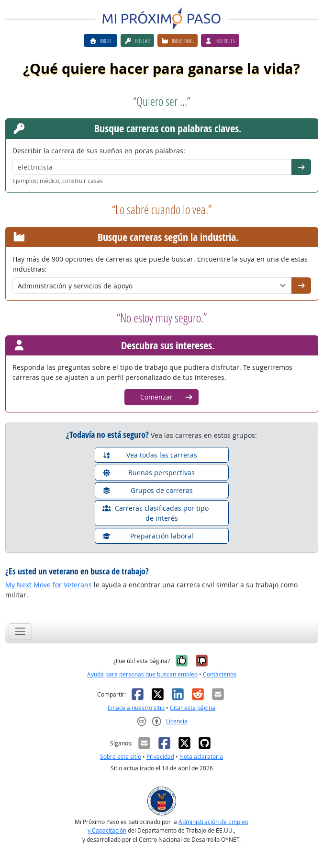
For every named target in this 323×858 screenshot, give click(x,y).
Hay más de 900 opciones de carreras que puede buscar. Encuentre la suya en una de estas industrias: (160, 264)
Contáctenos (219, 674)
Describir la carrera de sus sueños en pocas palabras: (98, 150)
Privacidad (160, 757)
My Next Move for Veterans (48, 584)
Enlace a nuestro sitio (136, 708)
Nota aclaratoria (201, 757)
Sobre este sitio (120, 757)
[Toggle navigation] (20, 631)
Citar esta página (192, 708)
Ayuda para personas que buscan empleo (142, 674)
